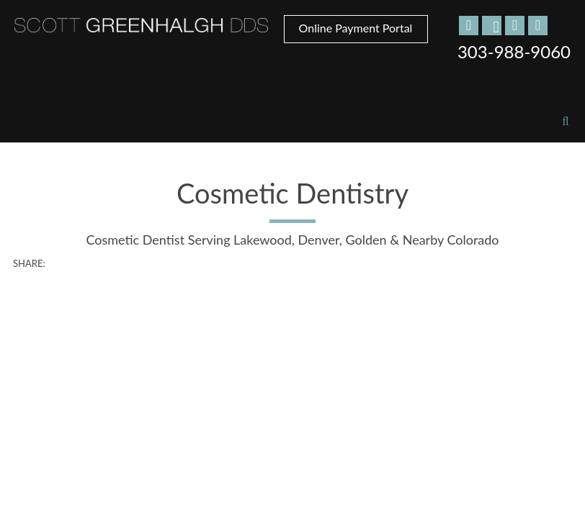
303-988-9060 (514, 51)
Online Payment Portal (356, 28)
